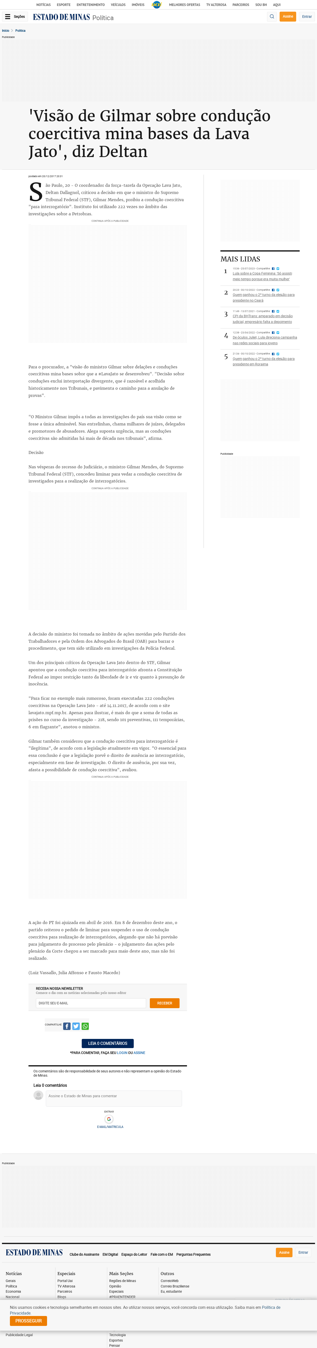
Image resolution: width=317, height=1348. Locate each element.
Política (103, 18)
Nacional (12, 1297)
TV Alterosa (216, 4)
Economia (13, 1291)
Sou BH (261, 4)
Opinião (115, 1286)
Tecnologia (117, 1335)
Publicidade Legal (19, 1335)
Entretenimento (91, 4)
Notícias (43, 4)
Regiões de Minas (122, 1281)
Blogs (61, 1297)
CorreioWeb (170, 1281)
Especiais (116, 1291)
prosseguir (28, 1321)
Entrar (307, 16)
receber (164, 1003)
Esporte (64, 4)
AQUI (277, 4)
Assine (288, 16)
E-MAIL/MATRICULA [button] (110, 1127)
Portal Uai (65, 1281)
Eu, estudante (171, 1291)
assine (139, 1052)
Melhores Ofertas (184, 4)
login (122, 1052)
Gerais (11, 1281)
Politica (20, 30)
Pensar (114, 1346)
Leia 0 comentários (107, 1043)
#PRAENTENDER (122, 1297)
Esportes (116, 1340)
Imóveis (138, 4)
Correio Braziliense (175, 1286)
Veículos (118, 4)
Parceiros (241, 4)
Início (5, 30)
